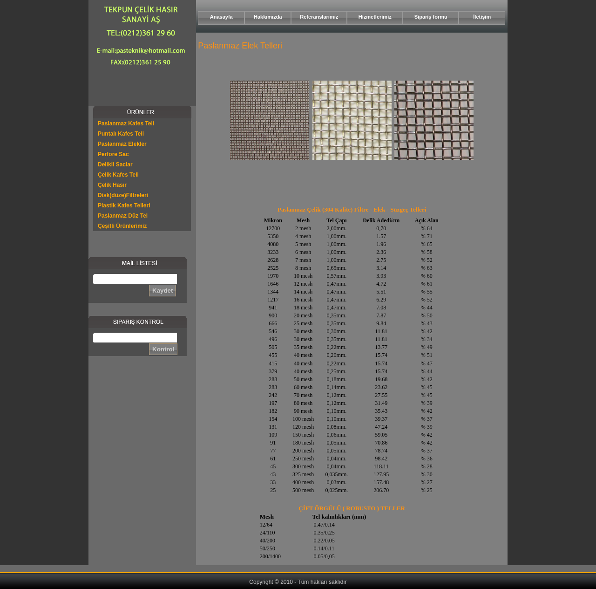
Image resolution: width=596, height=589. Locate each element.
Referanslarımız (319, 17)
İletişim (482, 17)
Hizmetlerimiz (375, 17)
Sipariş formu (430, 17)
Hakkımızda (268, 17)
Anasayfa (221, 17)
